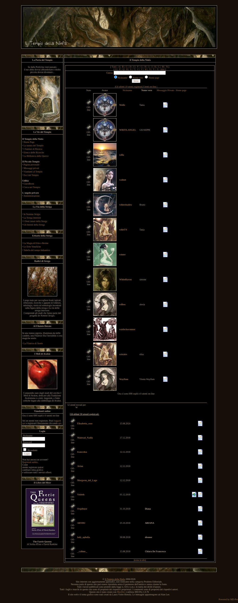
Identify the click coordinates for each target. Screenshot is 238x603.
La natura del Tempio (33, 145)
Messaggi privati (31, 168)
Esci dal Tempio (31, 175)
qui (59, 423)
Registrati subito (30, 462)
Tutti (114, 66)
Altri (162, 69)
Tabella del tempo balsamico (36, 250)
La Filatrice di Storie (33, 343)
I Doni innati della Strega (35, 221)
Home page (181, 90)
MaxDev (121, 592)
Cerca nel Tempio (32, 187)
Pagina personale (32, 164)
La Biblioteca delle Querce (36, 156)
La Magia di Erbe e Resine (36, 243)
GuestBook (29, 183)
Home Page (29, 142)
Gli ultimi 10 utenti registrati (129, 86)
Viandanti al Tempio (32, 171)
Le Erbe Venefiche (32, 246)
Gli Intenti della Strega (34, 224)
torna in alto (139, 560)
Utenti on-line (149, 86)
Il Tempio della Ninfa (115, 579)
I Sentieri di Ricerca (33, 149)
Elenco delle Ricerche (34, 152)
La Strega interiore (32, 217)
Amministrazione (31, 196)
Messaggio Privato (165, 90)
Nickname (127, 90)
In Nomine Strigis (32, 214)
